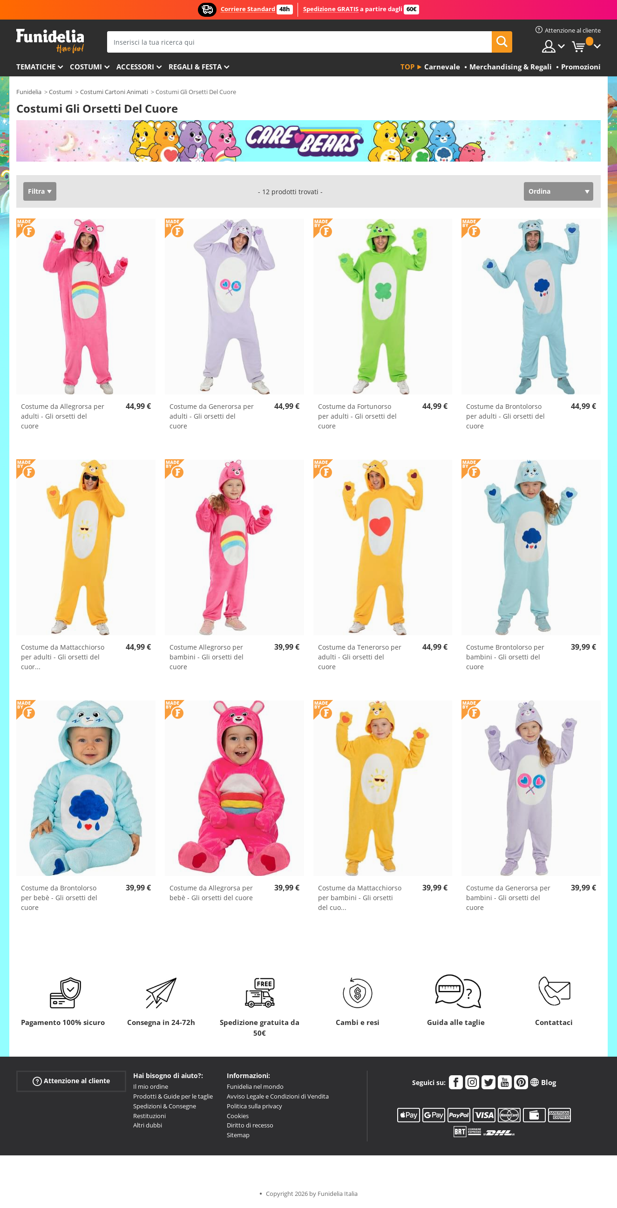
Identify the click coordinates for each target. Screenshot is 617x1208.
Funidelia (28, 92)
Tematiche (35, 66)
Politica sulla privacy (254, 1106)
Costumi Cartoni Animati (114, 92)
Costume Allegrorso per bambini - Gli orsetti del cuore (207, 657)
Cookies (238, 1116)
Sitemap (238, 1135)
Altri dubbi (147, 1125)
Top (407, 66)
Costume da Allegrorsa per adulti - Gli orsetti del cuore (62, 416)
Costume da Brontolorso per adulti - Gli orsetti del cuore (505, 416)
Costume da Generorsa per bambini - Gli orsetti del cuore (508, 897)
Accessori (135, 66)
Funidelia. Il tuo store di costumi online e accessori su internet (50, 41)
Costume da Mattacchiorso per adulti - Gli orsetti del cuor (62, 657)
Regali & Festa (195, 66)
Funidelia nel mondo (255, 1086)
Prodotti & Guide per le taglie (173, 1096)
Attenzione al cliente (71, 1081)
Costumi (86, 66)
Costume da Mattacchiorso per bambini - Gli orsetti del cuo (359, 897)
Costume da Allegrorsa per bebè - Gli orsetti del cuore (211, 892)
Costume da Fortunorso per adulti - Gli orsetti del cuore (357, 416)
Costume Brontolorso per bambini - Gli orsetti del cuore (505, 657)
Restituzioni (149, 1116)
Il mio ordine (150, 1086)
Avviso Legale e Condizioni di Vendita (278, 1096)
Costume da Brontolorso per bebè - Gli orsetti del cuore (59, 897)
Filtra (36, 191)
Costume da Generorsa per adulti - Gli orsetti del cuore (212, 416)
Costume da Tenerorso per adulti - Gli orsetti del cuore (359, 657)
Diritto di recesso (250, 1125)
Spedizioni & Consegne (164, 1106)
